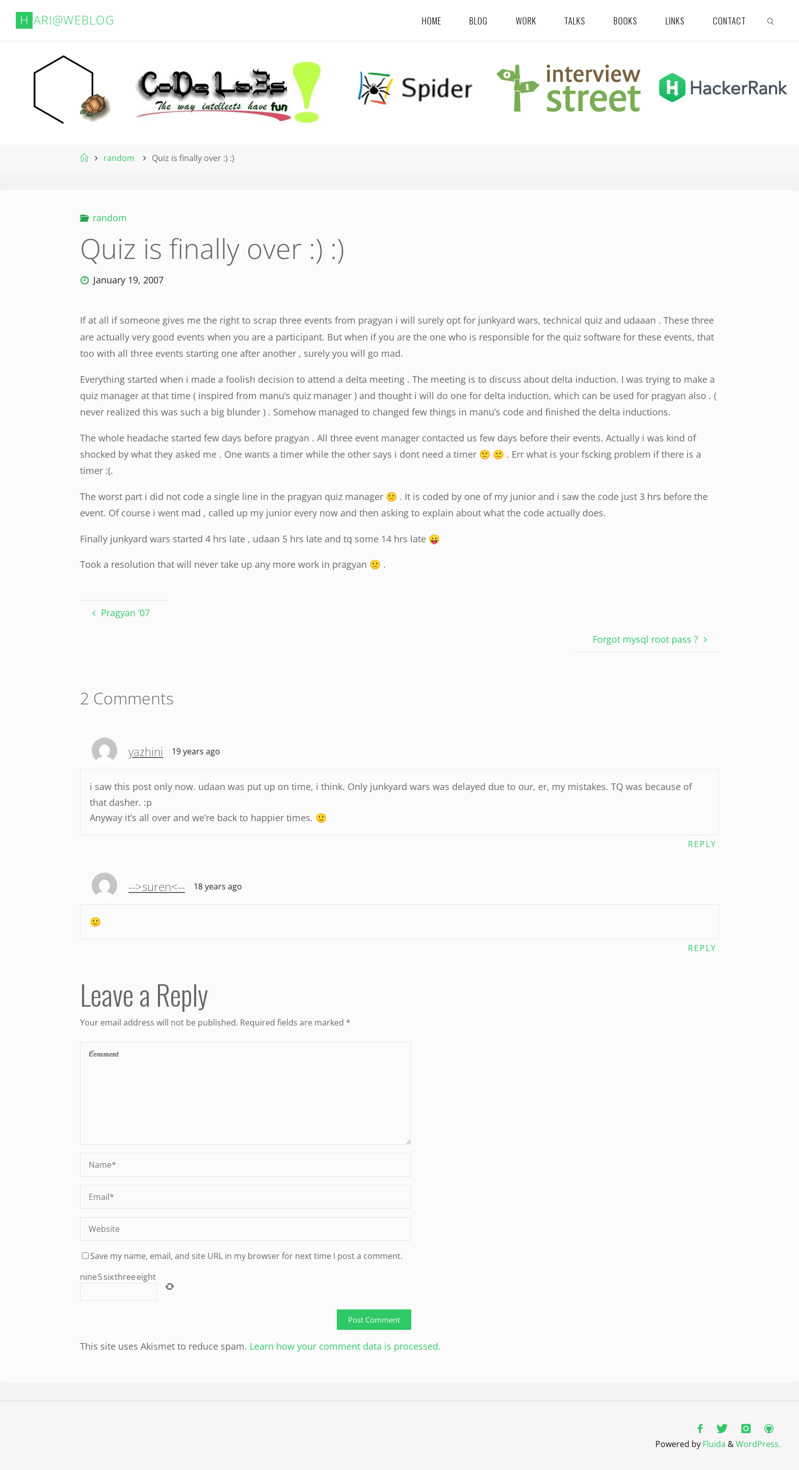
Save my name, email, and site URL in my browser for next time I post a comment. (242, 1256)
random (119, 158)
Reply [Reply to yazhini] (702, 844)
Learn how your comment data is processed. (345, 1347)
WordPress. (758, 1444)
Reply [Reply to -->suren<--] (702, 948)
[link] (771, 20)
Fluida (713, 1444)
